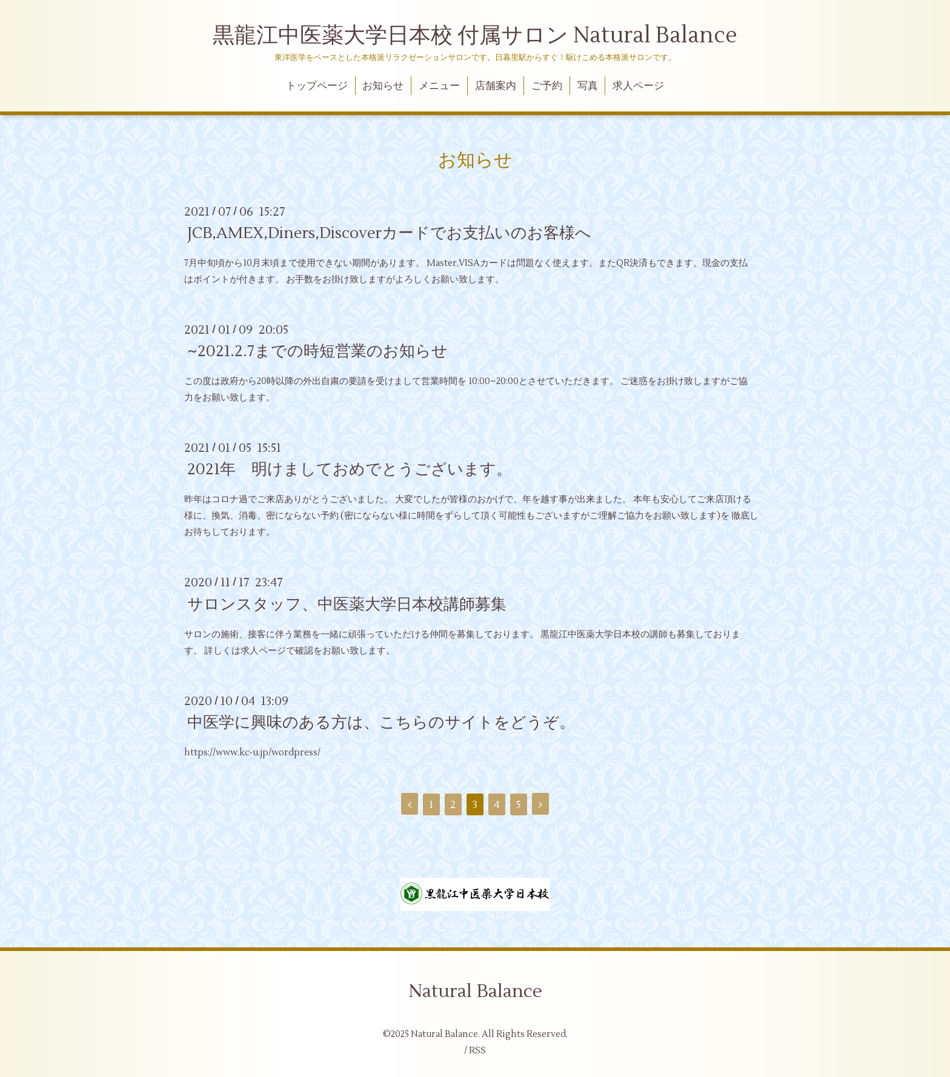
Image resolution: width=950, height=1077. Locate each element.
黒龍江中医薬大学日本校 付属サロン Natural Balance (475, 36)
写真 (587, 86)
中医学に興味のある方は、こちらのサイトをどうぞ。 (381, 722)
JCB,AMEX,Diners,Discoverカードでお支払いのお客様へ (389, 233)
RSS (477, 1050)
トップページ (317, 86)
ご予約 (546, 86)
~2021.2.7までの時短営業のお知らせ (317, 351)
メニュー (439, 86)
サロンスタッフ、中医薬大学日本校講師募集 (347, 604)
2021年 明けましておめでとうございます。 (349, 469)
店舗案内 (495, 86)
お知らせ (383, 86)
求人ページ (638, 86)
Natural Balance (475, 991)
